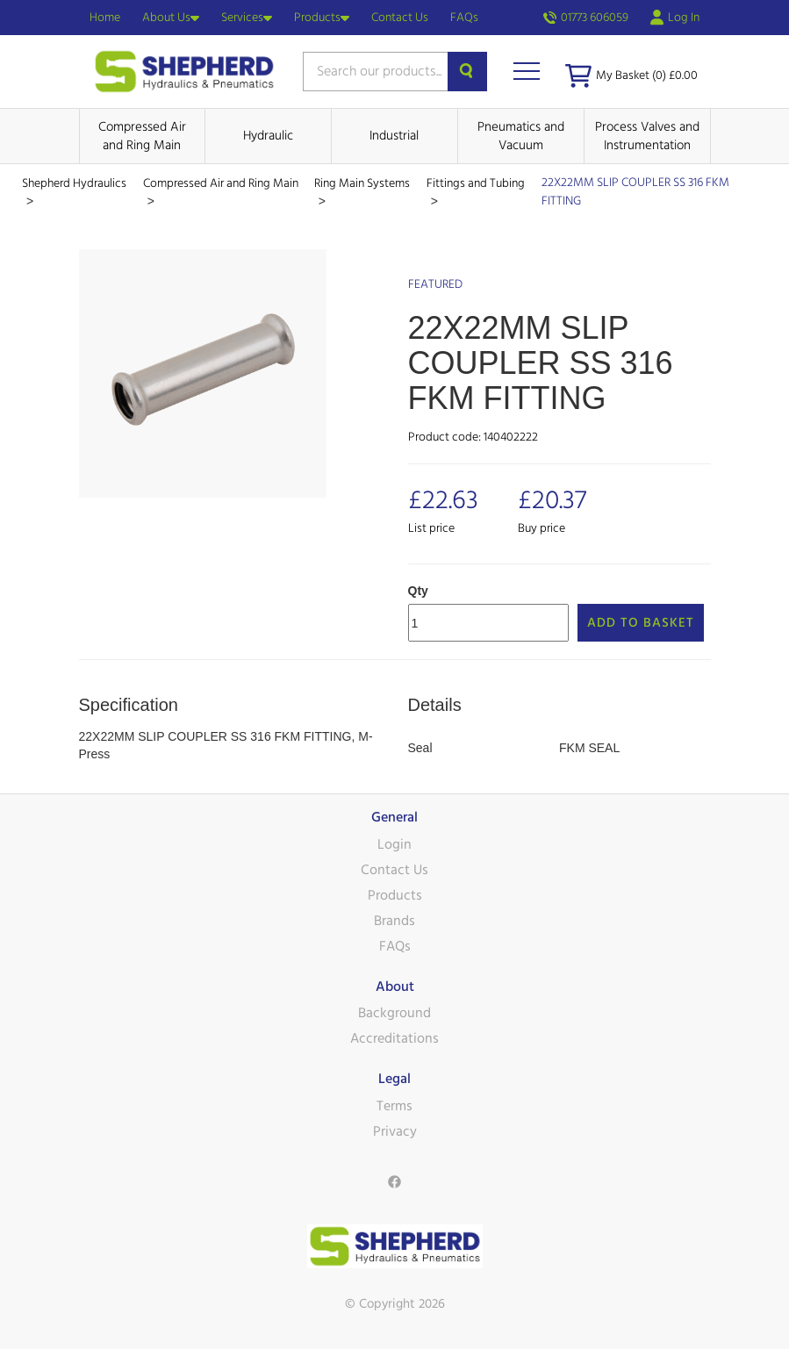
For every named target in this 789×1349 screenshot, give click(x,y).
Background (394, 1013)
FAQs (464, 17)
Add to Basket (640, 622)
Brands (394, 921)
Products (321, 17)
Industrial (394, 135)
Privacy (395, 1131)
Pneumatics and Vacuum (520, 136)
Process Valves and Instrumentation (647, 136)
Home (105, 17)
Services (246, 17)
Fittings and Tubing (476, 183)
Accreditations (394, 1038)
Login (394, 844)
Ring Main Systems (362, 183)
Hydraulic (268, 135)
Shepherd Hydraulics (74, 183)
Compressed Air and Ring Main (142, 136)
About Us (170, 17)
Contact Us (399, 17)
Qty (418, 591)
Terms (394, 1106)
